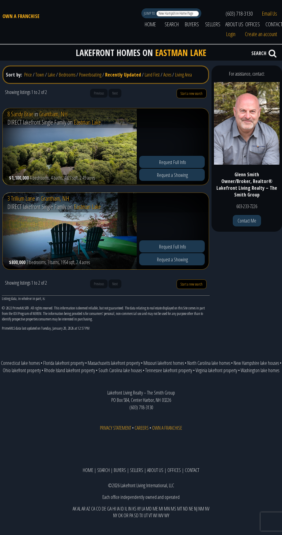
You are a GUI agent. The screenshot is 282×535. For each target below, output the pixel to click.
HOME (150, 24)
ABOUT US (234, 24)
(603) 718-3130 (239, 13)
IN (129, 508)
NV (207, 508)
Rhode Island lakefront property (69, 370)
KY (139, 508)
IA (118, 508)
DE (104, 508)
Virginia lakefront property (216, 370)
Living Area (183, 74)
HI (114, 508)
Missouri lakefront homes (163, 363)
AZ (88, 508)
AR (84, 508)
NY (115, 515)
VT (150, 515)
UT (146, 515)
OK (120, 515)
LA (143, 508)
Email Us (269, 13)
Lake (51, 74)
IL (126, 508)
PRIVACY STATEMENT (115, 428)
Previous (99, 93)
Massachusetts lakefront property (114, 363)
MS (173, 508)
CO (98, 508)
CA (93, 508)
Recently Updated (123, 74)
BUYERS (192, 24)
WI (155, 515)
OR (126, 515)
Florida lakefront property (63, 363)
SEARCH (172, 24)
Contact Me (247, 220)
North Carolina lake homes (208, 363)
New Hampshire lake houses (256, 363)
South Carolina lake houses (120, 370)
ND (185, 508)
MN (167, 508)
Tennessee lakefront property (168, 370)
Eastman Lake (87, 122)
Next (115, 93)
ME (155, 508)
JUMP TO (150, 13)
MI (161, 508)
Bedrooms (67, 74)
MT (179, 508)
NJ (195, 508)
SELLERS (212, 24)
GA (109, 508)
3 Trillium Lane (21, 198)
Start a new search (192, 93)
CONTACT (192, 470)
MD (149, 508)
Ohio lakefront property (22, 370)
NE (191, 508)
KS (134, 508)
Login (230, 34)
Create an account (261, 34)
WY (166, 515)
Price (28, 74)
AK (74, 508)
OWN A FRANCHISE (21, 16)
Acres (167, 74)
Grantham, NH (53, 114)
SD (136, 515)
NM (201, 508)
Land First (152, 74)
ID (122, 508)
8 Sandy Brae (20, 114)
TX (141, 515)
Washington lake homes (260, 370)
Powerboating (90, 74)
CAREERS (142, 428)
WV (160, 515)
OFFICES (252, 24)
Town (40, 74)
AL (79, 508)
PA (131, 515)
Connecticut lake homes (20, 363)
